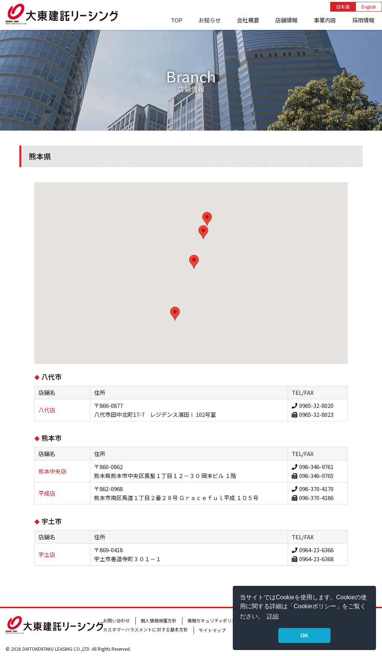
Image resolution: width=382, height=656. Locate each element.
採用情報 (363, 20)
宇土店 (46, 554)
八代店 (46, 410)
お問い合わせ (116, 620)
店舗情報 (286, 20)
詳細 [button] (273, 616)
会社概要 (248, 20)
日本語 (343, 6)
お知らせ (209, 20)
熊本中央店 (52, 471)
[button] (175, 314)
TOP (176, 20)
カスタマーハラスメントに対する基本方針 (145, 629)
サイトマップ (212, 630)
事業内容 (325, 20)
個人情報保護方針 (158, 620)
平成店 (46, 493)
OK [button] (304, 635)
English (368, 6)
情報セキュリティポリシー (214, 620)
